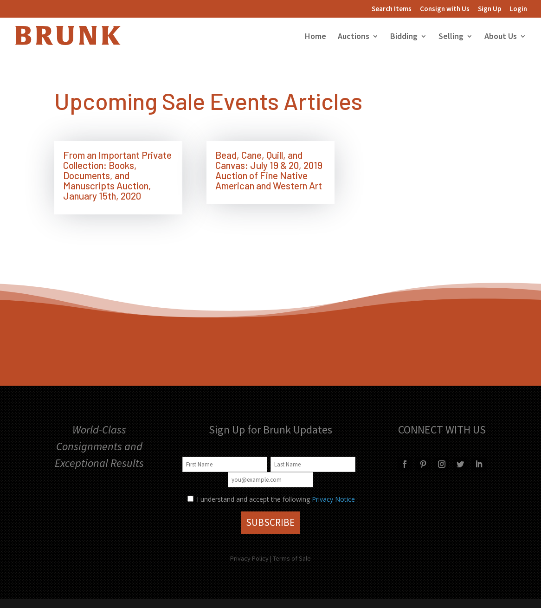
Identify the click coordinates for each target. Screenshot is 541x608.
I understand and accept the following (248, 499)
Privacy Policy (249, 558)
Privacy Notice (333, 499)
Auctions (353, 37)
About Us (500, 37)
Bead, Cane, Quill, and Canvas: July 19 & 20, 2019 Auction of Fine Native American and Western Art (268, 170)
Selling (451, 37)
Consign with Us (445, 9)
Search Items (392, 9)
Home (315, 37)
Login (518, 9)
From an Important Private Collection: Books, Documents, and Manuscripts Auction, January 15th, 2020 (117, 175)
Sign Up (489, 9)
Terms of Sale (292, 558)
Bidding (404, 37)
